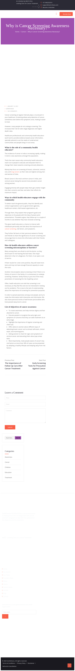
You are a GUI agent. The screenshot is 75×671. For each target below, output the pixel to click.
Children (8, 467)
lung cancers (15, 172)
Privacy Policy (21, 663)
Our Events (7, 572)
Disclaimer (31, 663)
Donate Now (66, 14)
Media (5, 581)
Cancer (7, 462)
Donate (5, 590)
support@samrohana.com (50, 5)
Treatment (8, 478)
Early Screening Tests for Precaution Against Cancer (37, 366)
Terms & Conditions (9, 663)
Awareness (8, 457)
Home (5, 569)
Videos (5, 584)
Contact (5, 596)
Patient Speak (7, 587)
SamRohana (10, 109)
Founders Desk (8, 578)
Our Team (6, 575)
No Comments (12, 111)
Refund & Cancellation (9, 666)
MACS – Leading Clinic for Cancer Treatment (16, 538)
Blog (4, 593)
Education (8, 472)
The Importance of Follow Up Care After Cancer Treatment (14, 366)
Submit (10, 427)
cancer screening (10, 229)
